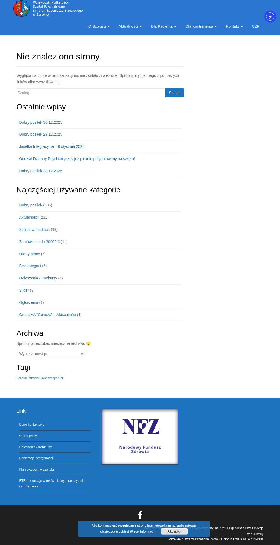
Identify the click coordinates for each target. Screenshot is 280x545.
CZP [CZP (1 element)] (61, 378)
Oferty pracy (29, 254)
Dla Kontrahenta (200, 26)
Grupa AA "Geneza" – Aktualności (47, 315)
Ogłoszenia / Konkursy (38, 278)
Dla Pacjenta (163, 26)
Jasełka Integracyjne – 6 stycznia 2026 (51, 146)
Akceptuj (174, 531)
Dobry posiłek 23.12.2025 (40, 171)
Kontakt (234, 26)
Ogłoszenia (28, 302)
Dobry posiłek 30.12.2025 (40, 122)
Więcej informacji (142, 531)
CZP (255, 26)
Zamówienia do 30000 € (39, 242)
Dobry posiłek (30, 205)
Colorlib (226, 539)
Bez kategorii (30, 266)
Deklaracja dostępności (36, 458)
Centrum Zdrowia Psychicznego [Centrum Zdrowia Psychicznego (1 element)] (37, 378)
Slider (24, 290)
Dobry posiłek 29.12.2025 (40, 134)
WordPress (255, 539)
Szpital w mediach (34, 229)
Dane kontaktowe (32, 424)
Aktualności (130, 26)
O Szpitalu (98, 26)
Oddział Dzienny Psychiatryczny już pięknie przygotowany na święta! (77, 159)
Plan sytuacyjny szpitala (36, 469)
